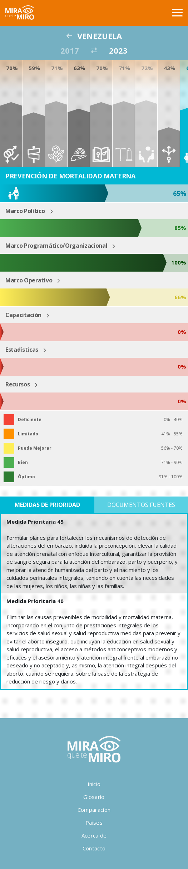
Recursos (17, 384)
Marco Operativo (28, 280)
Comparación (94, 809)
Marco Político (25, 211)
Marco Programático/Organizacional (56, 246)
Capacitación (23, 315)
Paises (94, 822)
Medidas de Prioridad (47, 505)
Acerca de (94, 835)
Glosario (93, 796)
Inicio (94, 783)
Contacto (94, 848)
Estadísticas (21, 350)
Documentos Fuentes (141, 505)
